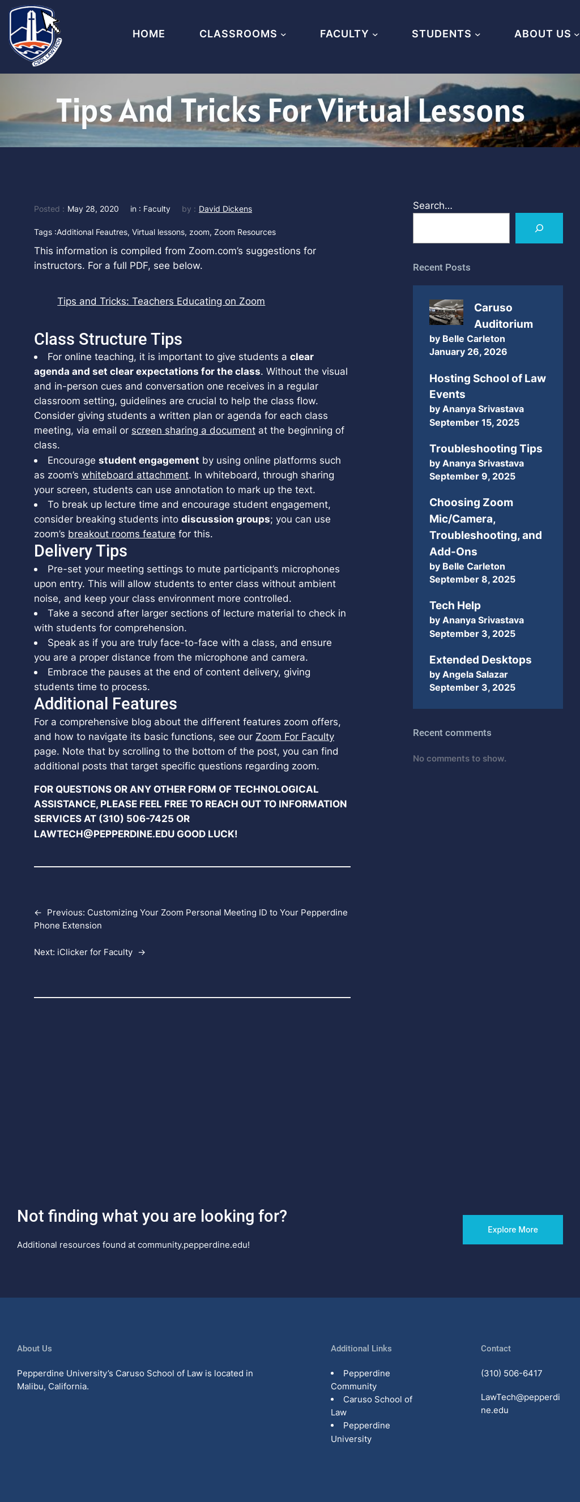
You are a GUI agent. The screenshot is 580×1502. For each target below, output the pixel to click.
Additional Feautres (92, 232)
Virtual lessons (158, 232)
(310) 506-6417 (512, 1373)
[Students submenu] (478, 34)
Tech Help (455, 605)
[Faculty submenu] (375, 34)
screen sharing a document (193, 430)
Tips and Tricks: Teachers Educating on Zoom (161, 301)
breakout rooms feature (122, 534)
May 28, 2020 (93, 208)
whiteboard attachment (135, 475)
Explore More (513, 1229)
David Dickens (225, 208)
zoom (199, 232)
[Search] (539, 228)
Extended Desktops (480, 659)
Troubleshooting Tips (486, 448)
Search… (433, 205)
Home (149, 34)
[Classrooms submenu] (283, 34)
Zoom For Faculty (294, 736)
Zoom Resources (245, 232)
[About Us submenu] (577, 34)
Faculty (156, 208)
